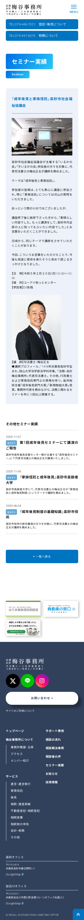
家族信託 (17, 790)
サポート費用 (55, 731)
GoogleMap (13, 874)
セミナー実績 (55, 765)
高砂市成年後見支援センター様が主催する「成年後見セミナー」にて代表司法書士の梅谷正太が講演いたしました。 (42, 456)
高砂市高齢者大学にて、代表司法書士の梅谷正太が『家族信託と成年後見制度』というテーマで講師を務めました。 (42, 491)
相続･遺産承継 (21, 804)
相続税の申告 (20, 824)
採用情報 (52, 782)
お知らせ (52, 773)
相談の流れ (53, 739)
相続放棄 (17, 817)
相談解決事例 (55, 748)
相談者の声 (53, 757)
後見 (14, 797)
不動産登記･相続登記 (25, 810)
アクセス (17, 754)
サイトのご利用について (20, 710)
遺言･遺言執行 (21, 784)
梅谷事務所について (19, 739)
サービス (12, 776)
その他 (15, 837)
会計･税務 (18, 831)
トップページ (15, 731)
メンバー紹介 (20, 760)
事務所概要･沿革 (22, 747)
